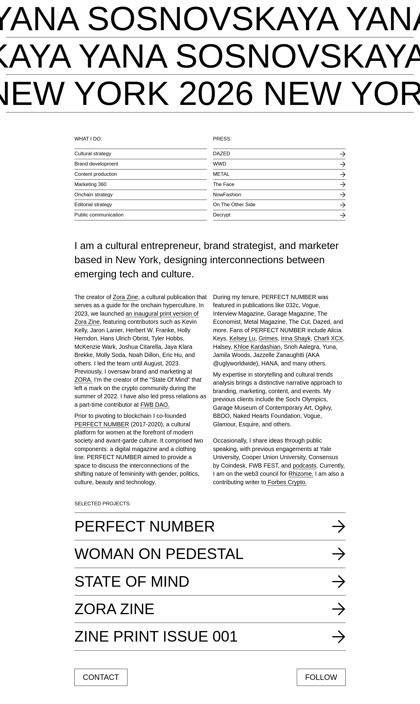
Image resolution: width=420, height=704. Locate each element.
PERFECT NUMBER (101, 424)
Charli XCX (328, 338)
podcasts (304, 465)
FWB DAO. (155, 404)
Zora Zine (125, 297)
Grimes (268, 338)
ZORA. (83, 379)
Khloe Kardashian (257, 346)
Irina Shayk (295, 338)
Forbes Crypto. (286, 482)
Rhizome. (301, 473)
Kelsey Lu (242, 338)
